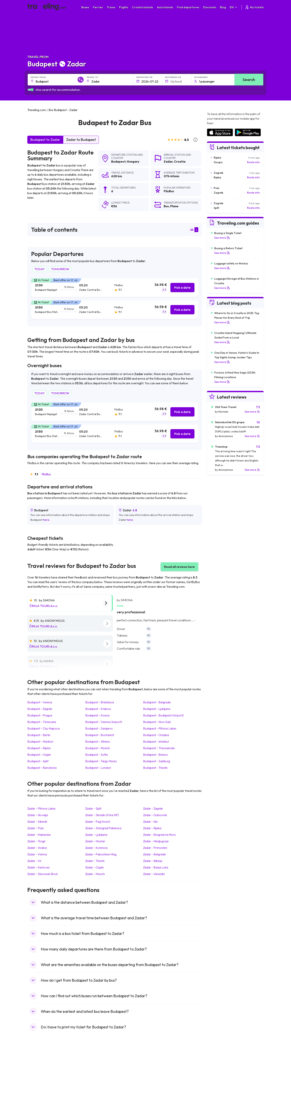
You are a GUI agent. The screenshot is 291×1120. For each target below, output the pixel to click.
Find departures (188, 7)
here (46, 520)
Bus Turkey (95, 1103)
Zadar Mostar (95, 841)
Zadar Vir (34, 861)
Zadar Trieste (95, 861)
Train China (155, 1075)
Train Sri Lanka (157, 1071)
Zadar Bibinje (152, 861)
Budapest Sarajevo (99, 728)
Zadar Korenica (96, 848)
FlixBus (46, 474)
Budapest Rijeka (39, 748)
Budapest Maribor (40, 741)
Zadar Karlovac (38, 867)
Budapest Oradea (156, 735)
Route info (253, 162)
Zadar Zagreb (153, 808)
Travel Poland (37, 1095)
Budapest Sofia (96, 754)
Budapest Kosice (97, 715)
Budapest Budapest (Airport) (163, 715)
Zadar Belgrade (154, 854)
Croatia (179, 161)
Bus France (95, 1087)
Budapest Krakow (98, 709)
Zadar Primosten (155, 848)
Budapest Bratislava (99, 702)
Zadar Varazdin (154, 874)
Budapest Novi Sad (157, 722)
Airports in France (218, 1071)
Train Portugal (156, 1067)
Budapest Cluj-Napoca (43, 728)
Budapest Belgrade (157, 702)
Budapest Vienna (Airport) (103, 722)
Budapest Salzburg (156, 761)
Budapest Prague (39, 715)
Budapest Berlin (38, 735)
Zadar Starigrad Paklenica (103, 828)
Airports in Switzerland (220, 1083)
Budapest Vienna (39, 702)
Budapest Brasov (155, 754)
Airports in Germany (219, 1091)
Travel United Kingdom (43, 1067)
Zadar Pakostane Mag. (101, 854)
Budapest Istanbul (156, 741)
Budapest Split (37, 761)
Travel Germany (39, 1083)
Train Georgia (156, 1079)
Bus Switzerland (98, 1099)
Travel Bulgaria (38, 1075)
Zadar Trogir (36, 841)
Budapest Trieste (155, 768)
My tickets (254, 7)
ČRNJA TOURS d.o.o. (43, 606)
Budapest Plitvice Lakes (159, 728)
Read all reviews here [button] (179, 567)
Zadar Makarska (39, 835)
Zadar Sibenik (37, 821)
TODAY (39, 269)
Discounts (209, 7)
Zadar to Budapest (81, 139)
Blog (223, 7)
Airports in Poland (217, 1099)
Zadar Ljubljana (96, 835)
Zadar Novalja (37, 815)
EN (234, 7)
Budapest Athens (97, 741)
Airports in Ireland (217, 1075)
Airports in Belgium (218, 1103)
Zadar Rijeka (152, 828)
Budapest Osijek (39, 754)
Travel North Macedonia (44, 1071)
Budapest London (98, 768)
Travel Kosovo (38, 1107)
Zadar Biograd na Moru (159, 835)
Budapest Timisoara (41, 722)
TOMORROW (60, 269)
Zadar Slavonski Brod (42, 874)
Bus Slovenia (96, 1079)
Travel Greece (38, 1079)
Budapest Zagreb (39, 709)
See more (222, 237)
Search (249, 79)
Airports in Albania (218, 1095)
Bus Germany (96, 1075)
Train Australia (156, 1083)
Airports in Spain (217, 1067)
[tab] (114, 287)
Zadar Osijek (94, 867)
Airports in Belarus (218, 1079)
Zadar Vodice (37, 848)
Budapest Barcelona (42, 768)
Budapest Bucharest (99, 735)
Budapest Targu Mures (101, 761)
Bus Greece (95, 1083)
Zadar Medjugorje (156, 841)
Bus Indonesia (96, 1107)
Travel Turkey (37, 1087)
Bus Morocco (96, 1067)
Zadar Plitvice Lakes (41, 808)
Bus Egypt (94, 1091)
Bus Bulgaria (95, 1071)
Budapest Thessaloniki (159, 748)
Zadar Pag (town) (97, 821)
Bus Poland (95, 1095)
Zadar (168, 161)
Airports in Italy (216, 1087)
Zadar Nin (150, 821)
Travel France (37, 1091)
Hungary (133, 161)
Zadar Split (93, 808)
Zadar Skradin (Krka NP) (102, 815)
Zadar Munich (95, 874)
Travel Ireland (37, 1103)
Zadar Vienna (37, 854)
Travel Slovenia (38, 1099)
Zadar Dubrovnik (155, 815)
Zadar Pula (35, 828)
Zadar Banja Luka (155, 867)
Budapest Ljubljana (156, 709)
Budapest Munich (97, 748)
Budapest (118, 161)
